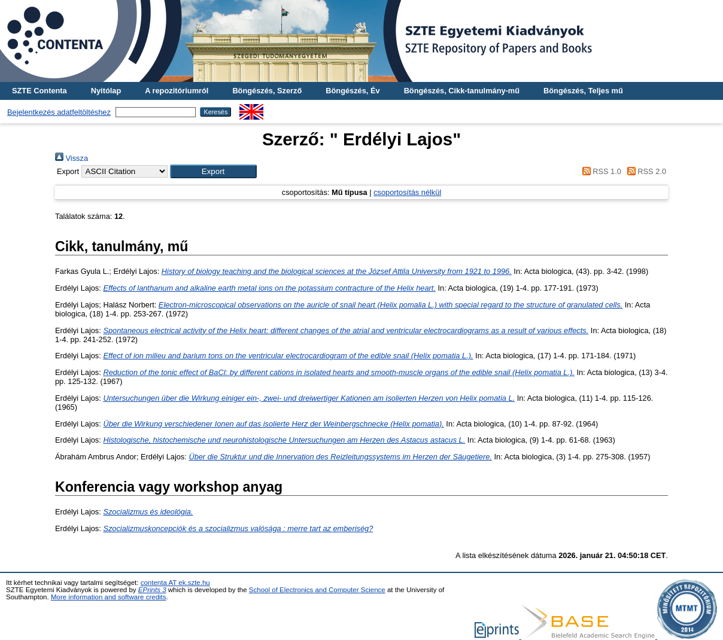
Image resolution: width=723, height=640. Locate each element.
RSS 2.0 (644, 171)
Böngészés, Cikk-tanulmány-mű (462, 90)
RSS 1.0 (599, 171)
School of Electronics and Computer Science (317, 589)
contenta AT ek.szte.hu (175, 582)
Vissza (71, 158)
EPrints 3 (152, 589)
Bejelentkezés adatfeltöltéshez (59, 112)
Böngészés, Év (352, 90)
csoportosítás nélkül (407, 192)
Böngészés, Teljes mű (583, 90)
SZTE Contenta (39, 90)
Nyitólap (106, 90)
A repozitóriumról (176, 90)
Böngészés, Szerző (267, 90)
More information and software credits (108, 597)
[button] (213, 171)
